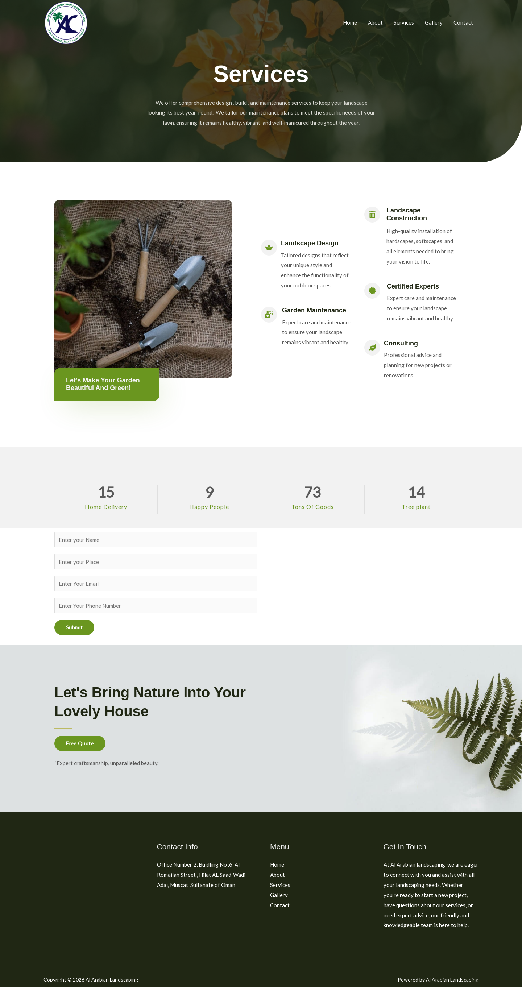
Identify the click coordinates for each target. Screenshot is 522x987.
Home (350, 22)
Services (404, 22)
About (375, 22)
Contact (463, 22)
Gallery (434, 22)
